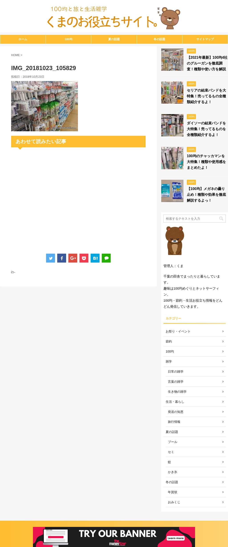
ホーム (22, 39)
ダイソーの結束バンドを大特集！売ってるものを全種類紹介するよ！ (206, 129)
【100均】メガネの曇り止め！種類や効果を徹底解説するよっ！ (206, 194)
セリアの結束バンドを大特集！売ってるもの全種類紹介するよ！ (206, 96)
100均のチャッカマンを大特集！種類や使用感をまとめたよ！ (206, 161)
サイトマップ (205, 39)
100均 (68, 39)
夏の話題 (114, 39)
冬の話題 (159, 39)
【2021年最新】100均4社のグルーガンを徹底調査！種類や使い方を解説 (207, 63)
